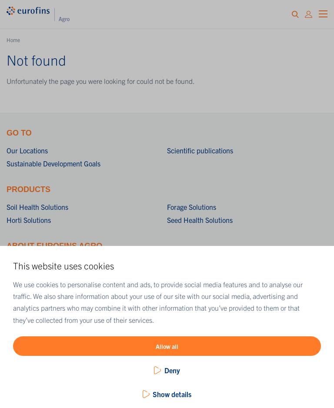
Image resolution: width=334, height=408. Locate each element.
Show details (172, 394)
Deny (172, 370)
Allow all (167, 346)
